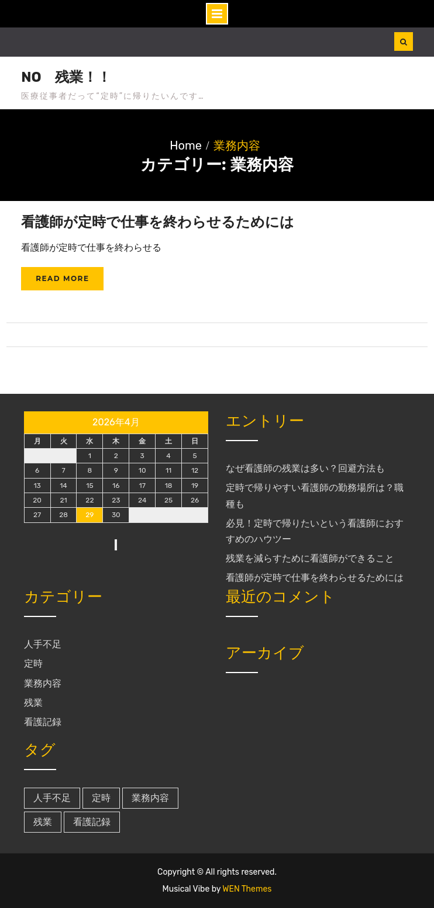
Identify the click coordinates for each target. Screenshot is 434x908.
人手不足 (42, 644)
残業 (33, 702)
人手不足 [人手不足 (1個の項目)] (52, 797)
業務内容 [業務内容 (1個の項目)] (150, 797)
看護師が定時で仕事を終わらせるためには (157, 221)
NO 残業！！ (66, 77)
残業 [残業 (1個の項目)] (42, 821)
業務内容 (42, 683)
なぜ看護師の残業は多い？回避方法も (305, 468)
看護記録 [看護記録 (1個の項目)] (92, 821)
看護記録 (42, 721)
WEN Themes (246, 889)
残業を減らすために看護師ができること (310, 558)
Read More (62, 278)
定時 (33, 663)
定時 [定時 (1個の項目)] (101, 797)
